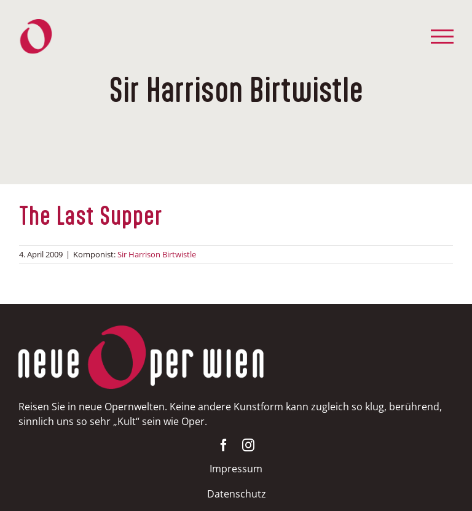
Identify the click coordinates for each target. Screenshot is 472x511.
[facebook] (224, 445)
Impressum (236, 468)
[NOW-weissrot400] (141, 331)
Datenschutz (236, 494)
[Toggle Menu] (442, 36)
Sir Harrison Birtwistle (156, 254)
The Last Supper (91, 217)
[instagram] (248, 445)
